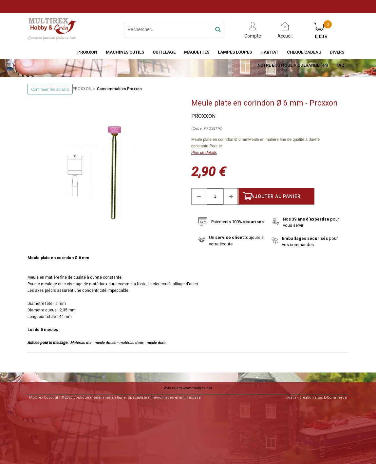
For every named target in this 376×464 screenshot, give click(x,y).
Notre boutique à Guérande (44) (292, 65)
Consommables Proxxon (119, 89)
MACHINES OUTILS (125, 52)
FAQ (340, 65)
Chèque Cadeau (304, 52)
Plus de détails (204, 152)
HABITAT (269, 52)
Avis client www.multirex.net (188, 388)
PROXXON (87, 52)
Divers (337, 52)
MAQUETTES (196, 52)
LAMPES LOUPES (235, 52)
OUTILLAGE (164, 52)
